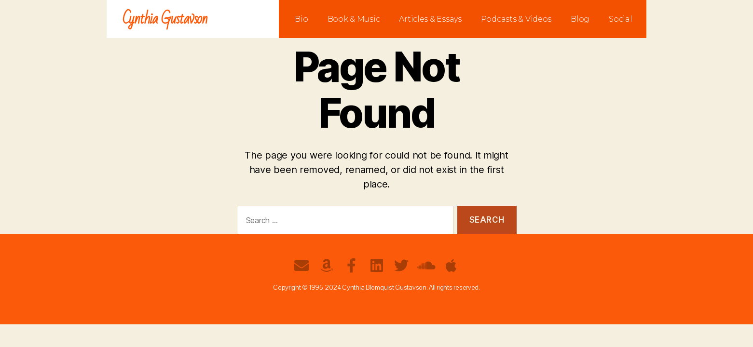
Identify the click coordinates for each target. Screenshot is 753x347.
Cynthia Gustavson (165, 19)
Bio (301, 19)
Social (620, 19)
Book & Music (354, 19)
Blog (580, 19)
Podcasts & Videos (516, 19)
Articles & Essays (430, 19)
